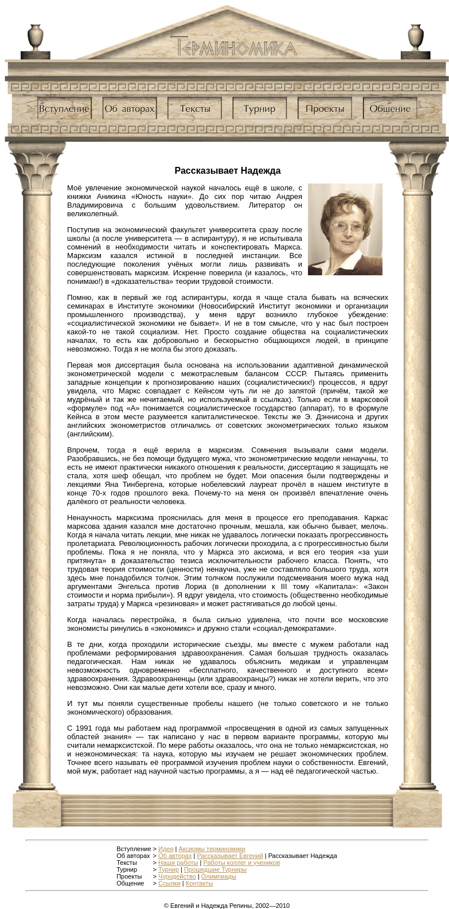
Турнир (168, 869)
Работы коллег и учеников (242, 862)
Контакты (199, 883)
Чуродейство (177, 876)
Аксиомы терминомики (211, 848)
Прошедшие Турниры (215, 869)
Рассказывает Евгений (230, 855)
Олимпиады (218, 876)
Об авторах (175, 855)
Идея (165, 848)
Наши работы (178, 862)
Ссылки (169, 883)
